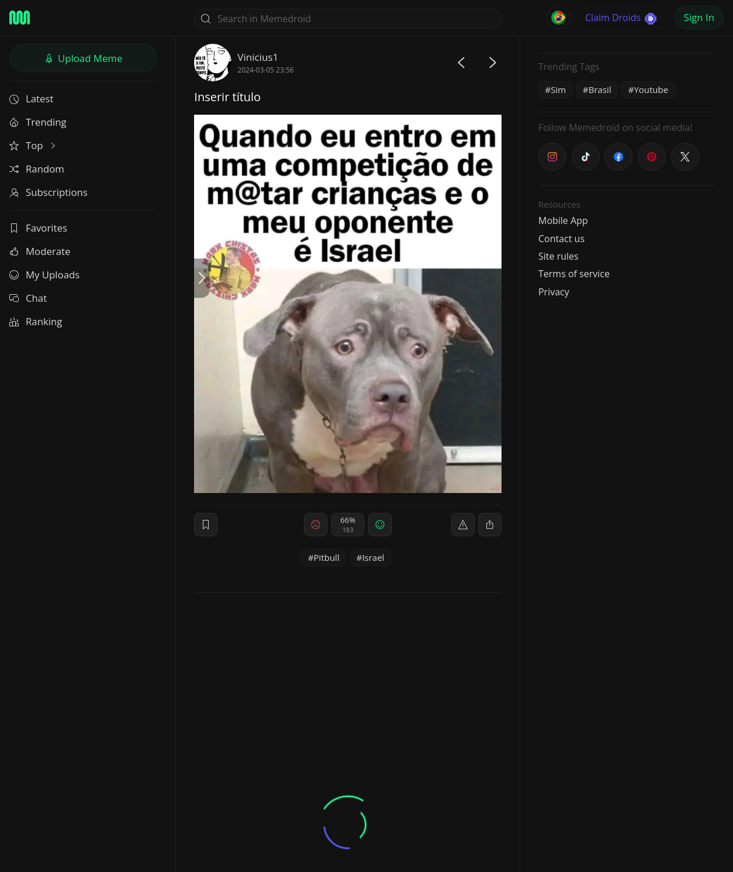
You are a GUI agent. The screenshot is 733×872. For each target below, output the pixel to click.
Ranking (35, 321)
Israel (373, 557)
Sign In (699, 17)
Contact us (561, 238)
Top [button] (33, 145)
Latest (31, 98)
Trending (38, 122)
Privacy (553, 291)
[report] (463, 524)
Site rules (558, 256)
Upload (83, 58)
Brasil (600, 89)
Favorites (38, 228)
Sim (558, 89)
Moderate (39, 251)
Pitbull (327, 557)
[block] (490, 524)
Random (36, 168)
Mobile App (563, 220)
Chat (28, 298)
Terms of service (574, 273)
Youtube (651, 89)
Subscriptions (48, 192)
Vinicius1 (257, 57)
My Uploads (44, 274)
